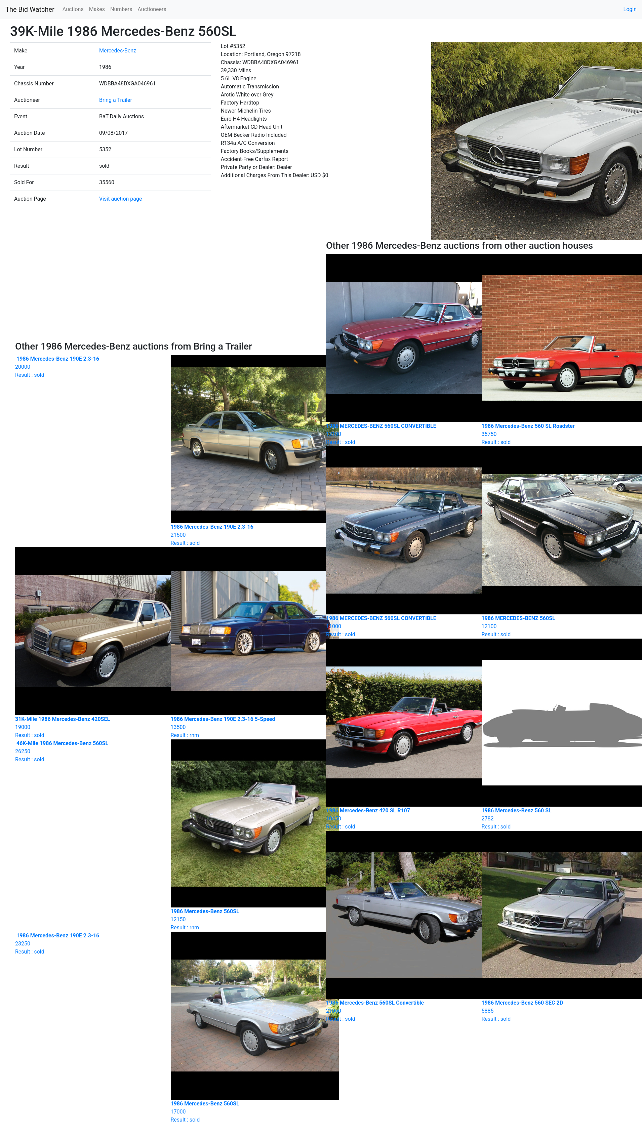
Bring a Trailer (115, 100)
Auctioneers (151, 9)
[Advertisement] (166, 290)
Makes (97, 9)
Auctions (73, 9)
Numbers (121, 9)
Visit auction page (120, 199)
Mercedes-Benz (117, 50)
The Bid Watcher (29, 9)
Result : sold (88, 367)
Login (630, 9)
